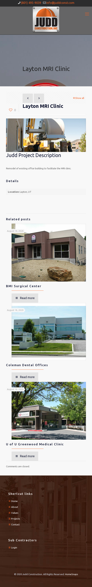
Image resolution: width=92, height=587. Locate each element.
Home (14, 501)
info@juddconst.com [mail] (60, 2)
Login (14, 547)
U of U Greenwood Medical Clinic (35, 444)
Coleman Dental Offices (27, 365)
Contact (15, 524)
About (14, 507)
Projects (15, 518)
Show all (78, 98)
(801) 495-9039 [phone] (31, 2)
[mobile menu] (87, 14)
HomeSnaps (71, 574)
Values (14, 512)
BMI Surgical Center (24, 286)
